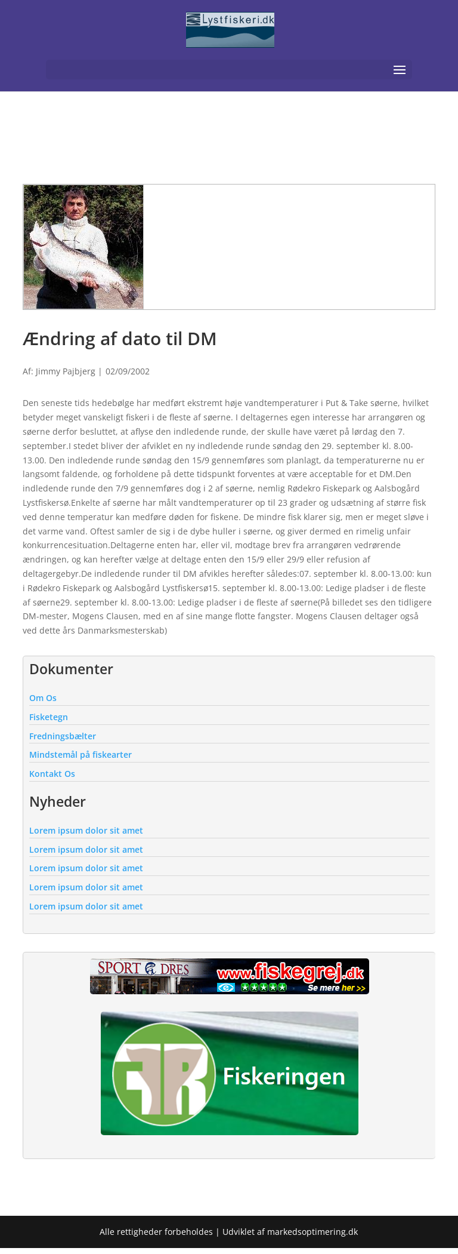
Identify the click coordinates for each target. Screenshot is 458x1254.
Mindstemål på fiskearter (80, 754)
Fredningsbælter (62, 736)
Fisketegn (48, 717)
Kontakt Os (52, 773)
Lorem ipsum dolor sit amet (86, 830)
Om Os (43, 697)
